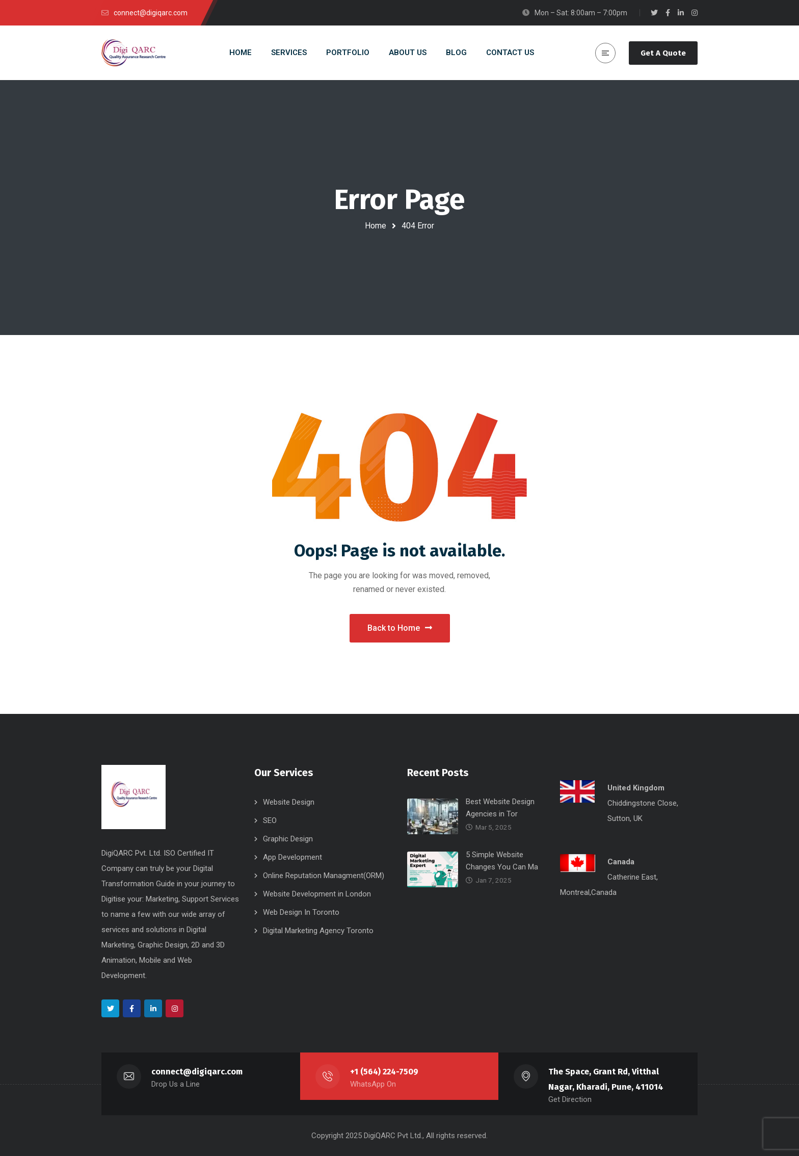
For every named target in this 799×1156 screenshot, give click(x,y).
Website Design (288, 802)
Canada (620, 861)
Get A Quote (663, 53)
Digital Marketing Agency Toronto (318, 930)
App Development (292, 857)
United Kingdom (635, 787)
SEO (270, 820)
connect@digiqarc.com (197, 1071)
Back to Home (399, 628)
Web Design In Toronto (301, 912)
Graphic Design (288, 838)
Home (375, 225)
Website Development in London (317, 893)
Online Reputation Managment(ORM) (323, 875)
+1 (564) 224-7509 (384, 1071)
